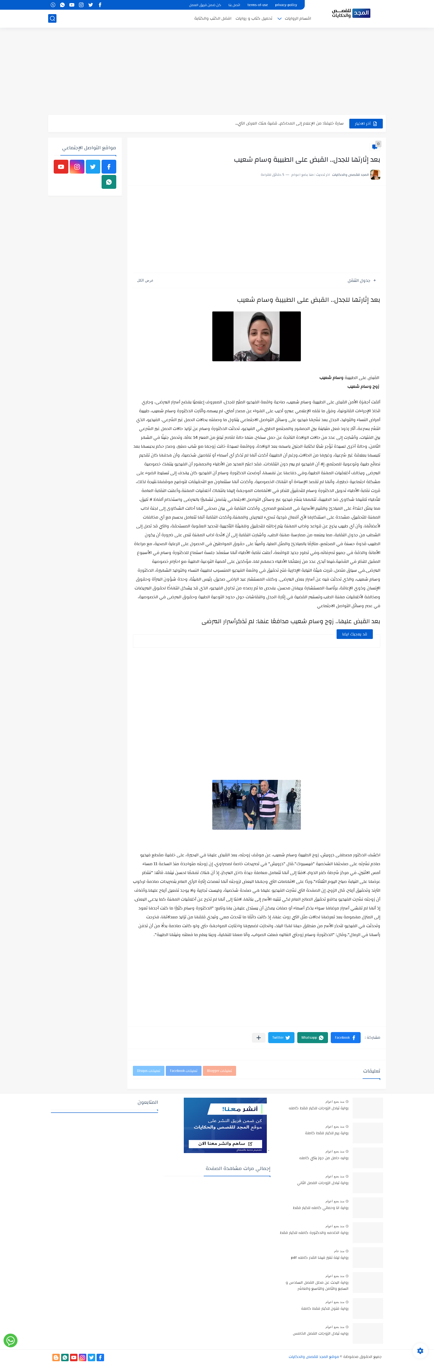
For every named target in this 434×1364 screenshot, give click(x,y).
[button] (346, 1037)
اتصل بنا (234, 5)
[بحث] (52, 18)
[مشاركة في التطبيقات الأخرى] (258, 1038)
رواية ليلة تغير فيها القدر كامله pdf (319, 1258)
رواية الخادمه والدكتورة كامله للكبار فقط (314, 1233)
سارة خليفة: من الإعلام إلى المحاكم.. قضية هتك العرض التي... (289, 123)
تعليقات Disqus (148, 1071)
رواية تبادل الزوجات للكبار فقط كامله (318, 1108)
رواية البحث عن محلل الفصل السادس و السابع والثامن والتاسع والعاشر (317, 1286)
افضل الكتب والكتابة (212, 18)
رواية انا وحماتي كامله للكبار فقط (320, 1208)
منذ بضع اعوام (335, 1101)
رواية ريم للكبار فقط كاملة (326, 1133)
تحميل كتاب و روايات (254, 18)
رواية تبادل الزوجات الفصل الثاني (322, 1183)
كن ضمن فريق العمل (205, 5)
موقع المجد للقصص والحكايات (314, 1356)
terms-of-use (257, 5)
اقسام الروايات (298, 18)
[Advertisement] (217, 72)
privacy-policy (286, 5)
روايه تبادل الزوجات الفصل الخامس (320, 1334)
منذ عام (339, 1251)
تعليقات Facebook (183, 1071)
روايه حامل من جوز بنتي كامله (323, 1158)
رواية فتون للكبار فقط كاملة (324, 1309)
